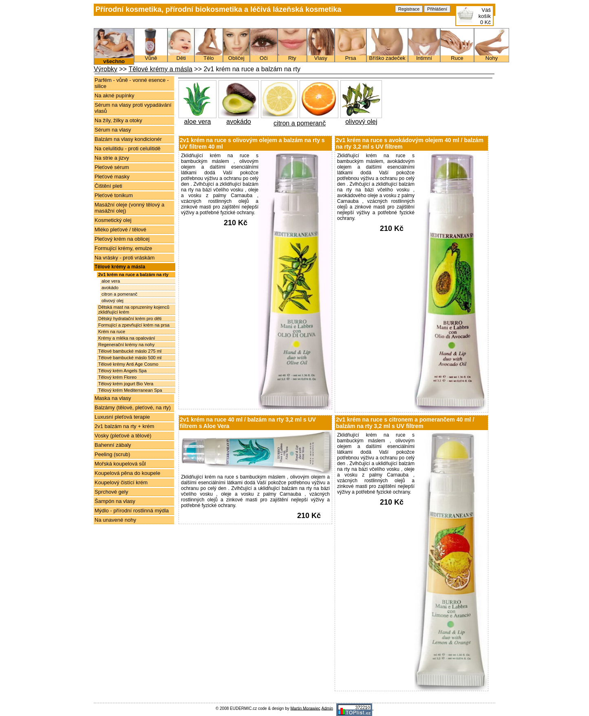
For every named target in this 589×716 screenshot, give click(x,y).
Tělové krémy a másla (160, 69)
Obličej (236, 56)
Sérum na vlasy (113, 130)
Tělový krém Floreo (117, 377)
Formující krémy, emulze (123, 248)
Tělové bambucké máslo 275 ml (129, 351)
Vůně (151, 56)
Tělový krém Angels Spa (122, 370)
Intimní (424, 56)
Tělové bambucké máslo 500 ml (129, 357)
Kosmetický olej (113, 220)
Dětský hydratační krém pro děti (129, 318)
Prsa (350, 56)
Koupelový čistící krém (121, 482)
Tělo (208, 56)
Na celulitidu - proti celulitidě (128, 148)
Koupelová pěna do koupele (127, 473)
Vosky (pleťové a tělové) (123, 436)
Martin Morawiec (305, 708)
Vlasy (320, 56)
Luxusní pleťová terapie (122, 417)
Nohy (491, 56)
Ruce (457, 56)
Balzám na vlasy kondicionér (128, 139)
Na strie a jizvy (112, 158)
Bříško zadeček (387, 56)
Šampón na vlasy (115, 501)
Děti (181, 56)
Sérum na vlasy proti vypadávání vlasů (133, 108)
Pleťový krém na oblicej (122, 239)
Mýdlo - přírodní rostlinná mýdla (132, 510)
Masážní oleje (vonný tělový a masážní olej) (129, 208)
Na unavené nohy (115, 520)
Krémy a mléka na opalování (126, 338)
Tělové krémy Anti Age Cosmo (128, 364)
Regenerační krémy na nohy (126, 344)
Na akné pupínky (115, 95)
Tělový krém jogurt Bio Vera (125, 383)
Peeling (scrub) (112, 454)
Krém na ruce (111, 331)
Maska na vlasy (113, 398)
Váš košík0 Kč (485, 16)
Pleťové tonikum (114, 195)
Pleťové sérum (112, 167)
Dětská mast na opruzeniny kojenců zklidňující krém (133, 309)
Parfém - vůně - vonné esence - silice (132, 83)
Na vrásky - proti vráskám (124, 258)
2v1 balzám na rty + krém (124, 426)
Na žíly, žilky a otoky (118, 120)
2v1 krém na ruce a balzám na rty (133, 274)
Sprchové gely (111, 492)
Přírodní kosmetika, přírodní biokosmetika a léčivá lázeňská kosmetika (218, 9)
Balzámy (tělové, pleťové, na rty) (133, 407)
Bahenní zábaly (113, 445)
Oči (263, 56)
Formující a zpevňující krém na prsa (134, 325)
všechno (114, 58)
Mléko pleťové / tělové (120, 229)
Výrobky (105, 69)
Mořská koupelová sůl (120, 464)
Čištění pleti (108, 186)
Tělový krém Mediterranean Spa (130, 390)
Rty (292, 56)
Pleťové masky (112, 177)
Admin (327, 708)
